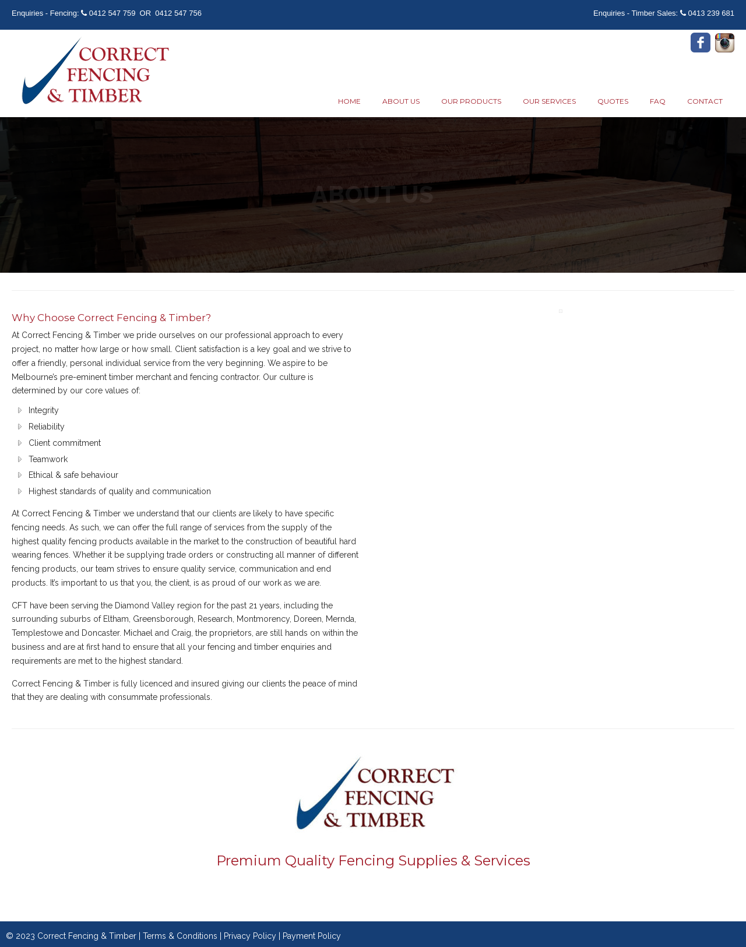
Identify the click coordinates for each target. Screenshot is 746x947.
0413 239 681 (711, 13)
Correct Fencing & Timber (93, 71)
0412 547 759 (112, 13)
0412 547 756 (178, 13)
